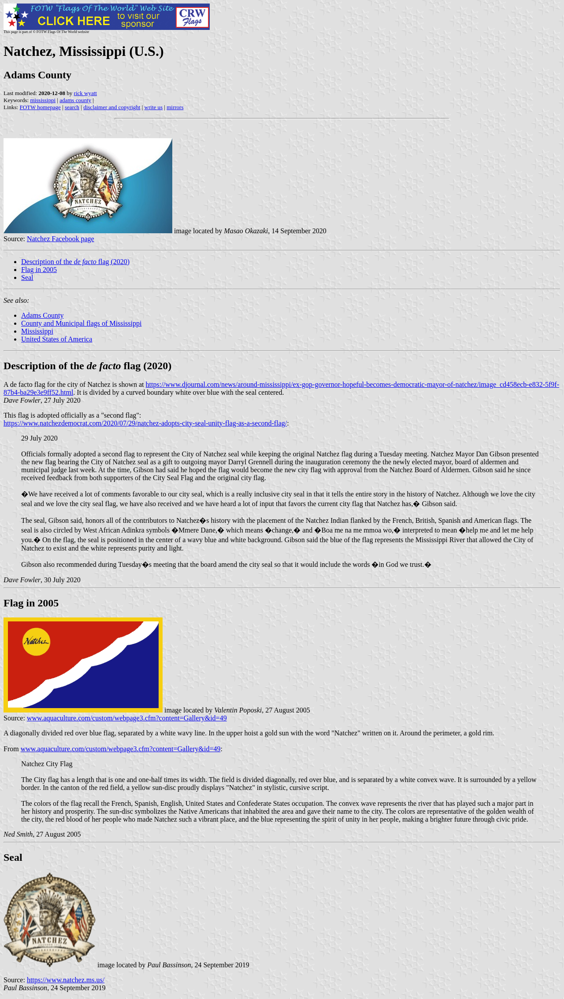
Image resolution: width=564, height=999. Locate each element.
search (72, 107)
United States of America (56, 339)
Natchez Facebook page (60, 238)
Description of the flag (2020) (75, 261)
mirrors (175, 107)
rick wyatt (85, 93)
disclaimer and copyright (111, 107)
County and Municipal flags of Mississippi (81, 323)
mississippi (43, 100)
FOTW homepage (39, 107)
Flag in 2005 (39, 269)
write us (154, 107)
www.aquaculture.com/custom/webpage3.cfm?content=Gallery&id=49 (127, 718)
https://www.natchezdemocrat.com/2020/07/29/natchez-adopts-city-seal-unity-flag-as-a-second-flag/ (145, 423)
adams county (75, 100)
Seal (27, 277)
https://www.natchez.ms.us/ (65, 980)
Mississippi (37, 331)
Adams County (42, 315)
